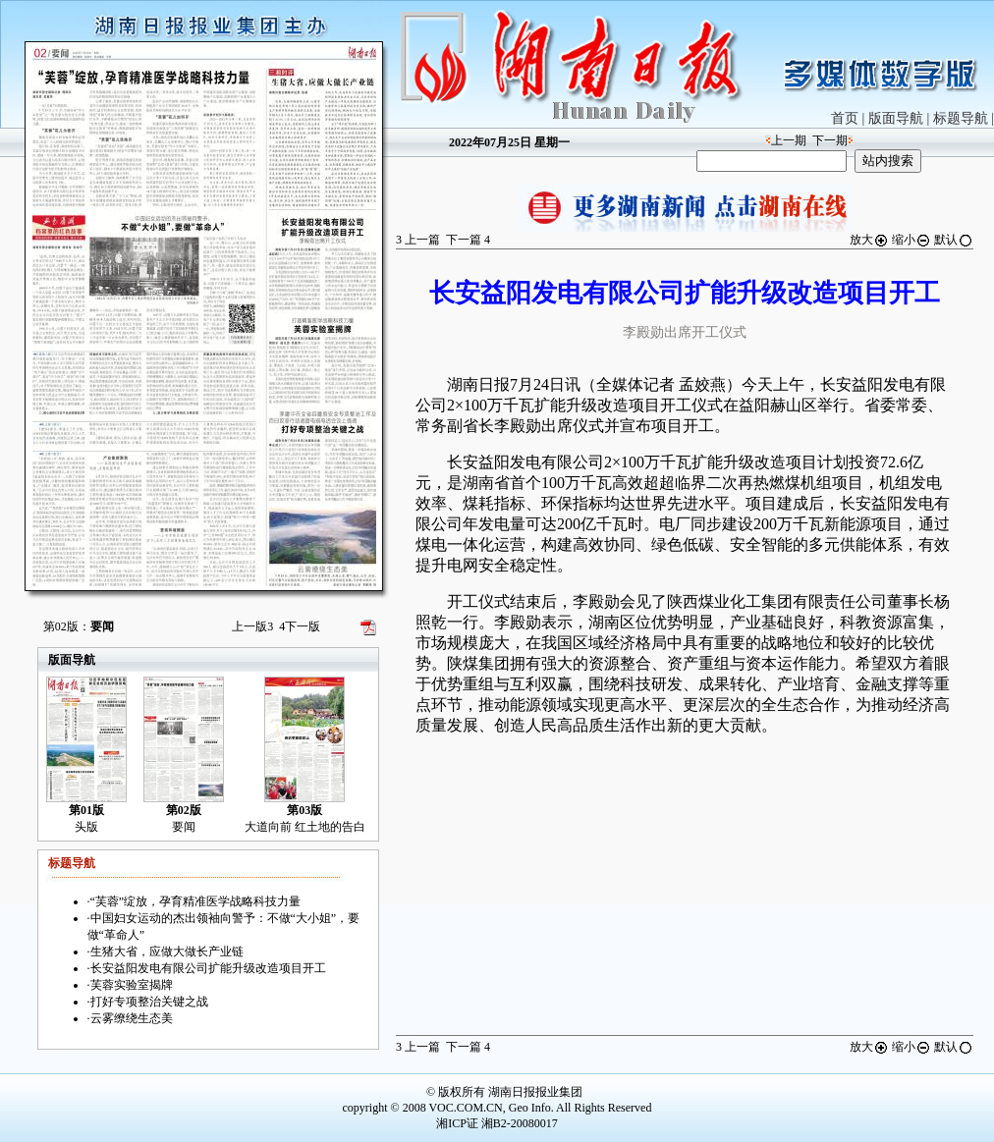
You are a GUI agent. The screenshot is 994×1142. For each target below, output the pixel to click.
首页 (844, 118)
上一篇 (418, 239)
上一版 (252, 626)
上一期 (788, 140)
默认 (953, 239)
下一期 (830, 140)
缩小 (911, 239)
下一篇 (468, 239)
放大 (869, 239)
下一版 (299, 626)
